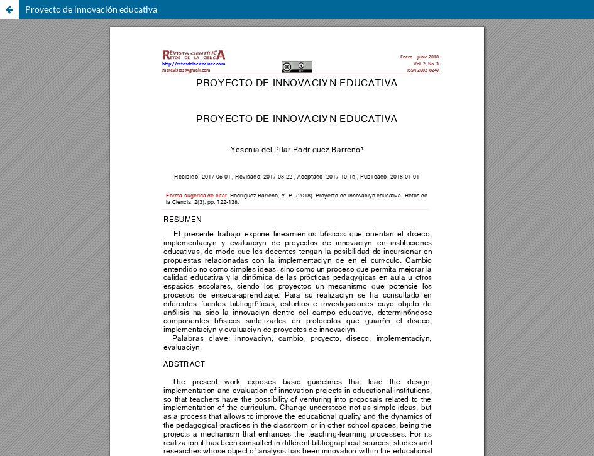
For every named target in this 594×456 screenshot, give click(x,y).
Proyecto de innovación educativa (91, 9)
